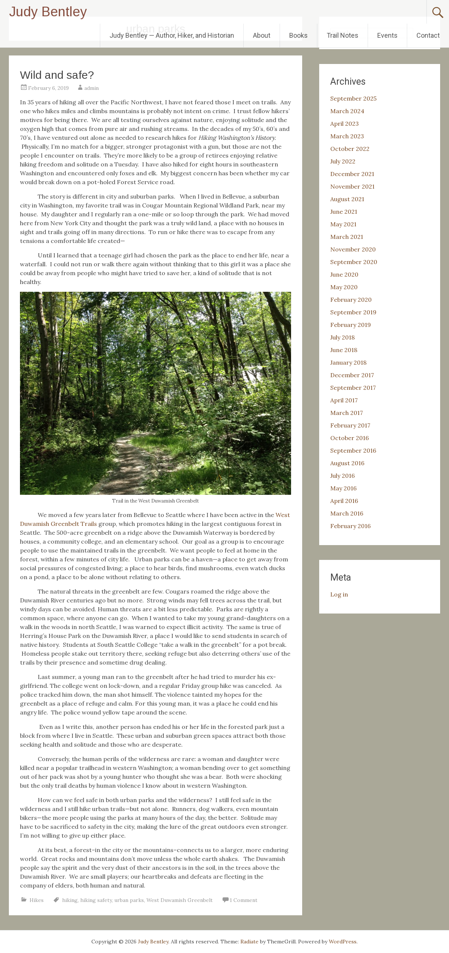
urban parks (129, 900)
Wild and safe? (57, 75)
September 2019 (353, 312)
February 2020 (351, 299)
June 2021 (343, 211)
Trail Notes (342, 35)
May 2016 (343, 488)
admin (91, 88)
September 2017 (353, 387)
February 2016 (350, 526)
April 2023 (344, 123)
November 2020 (353, 249)
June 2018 (343, 350)
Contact (428, 35)
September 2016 (353, 450)
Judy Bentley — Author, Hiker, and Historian (171, 35)
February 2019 (350, 324)
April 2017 (344, 400)
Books (298, 35)
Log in (339, 594)
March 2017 (346, 412)
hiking (70, 900)
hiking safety (96, 900)
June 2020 (344, 274)
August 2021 (347, 199)
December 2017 (352, 375)
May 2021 (343, 224)
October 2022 (349, 148)
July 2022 (342, 161)
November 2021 (352, 186)
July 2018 (342, 337)
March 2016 (346, 513)
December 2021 (352, 174)
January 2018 (348, 362)
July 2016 (342, 475)
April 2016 (344, 500)
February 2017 (350, 425)
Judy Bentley (48, 11)
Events (387, 35)
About (261, 35)
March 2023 (347, 136)
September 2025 (353, 98)
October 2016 (349, 438)
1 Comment (243, 900)
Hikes (37, 900)
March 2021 (346, 236)
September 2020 (353, 262)
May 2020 (344, 287)
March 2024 (347, 111)
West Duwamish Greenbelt (179, 900)
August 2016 (347, 463)
